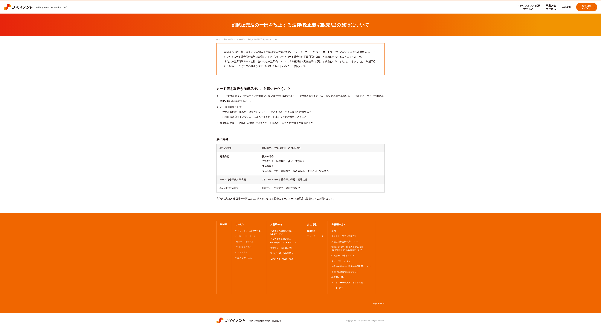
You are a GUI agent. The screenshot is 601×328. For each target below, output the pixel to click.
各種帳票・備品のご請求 (281, 248)
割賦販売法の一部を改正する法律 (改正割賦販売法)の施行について (347, 248)
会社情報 (312, 224)
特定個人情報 (337, 277)
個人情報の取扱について (343, 255)
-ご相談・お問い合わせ (245, 236)
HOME (219, 39)
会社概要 (311, 230)
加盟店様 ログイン (587, 7)
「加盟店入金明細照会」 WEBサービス (281, 232)
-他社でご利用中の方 (244, 241)
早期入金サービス (243, 258)
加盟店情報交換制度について (345, 241)
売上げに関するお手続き (281, 253)
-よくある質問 (241, 252)
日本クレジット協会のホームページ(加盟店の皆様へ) (285, 198)
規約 (333, 230)
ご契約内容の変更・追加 (281, 258)
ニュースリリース (315, 236)
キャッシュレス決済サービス (248, 230)
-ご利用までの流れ (243, 247)
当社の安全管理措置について (345, 272)
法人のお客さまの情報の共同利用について (351, 266)
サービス (240, 224)
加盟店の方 (276, 224)
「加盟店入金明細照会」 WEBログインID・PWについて (284, 241)
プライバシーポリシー (341, 261)
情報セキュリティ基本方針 (344, 236)
